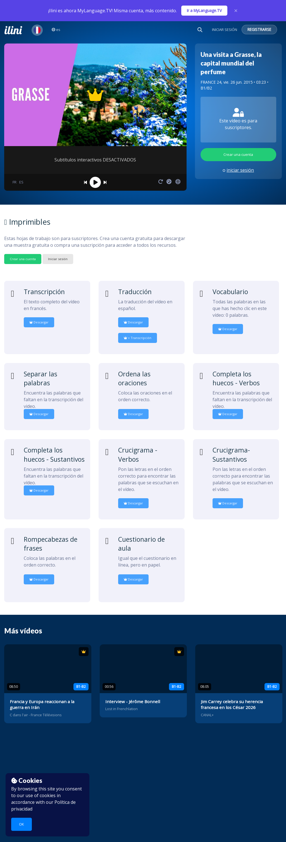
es (56, 29)
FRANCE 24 (211, 82)
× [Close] (236, 11)
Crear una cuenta (238, 154)
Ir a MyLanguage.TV (204, 10)
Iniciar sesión (58, 259)
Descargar (39, 322)
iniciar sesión (240, 170)
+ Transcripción (137, 338)
